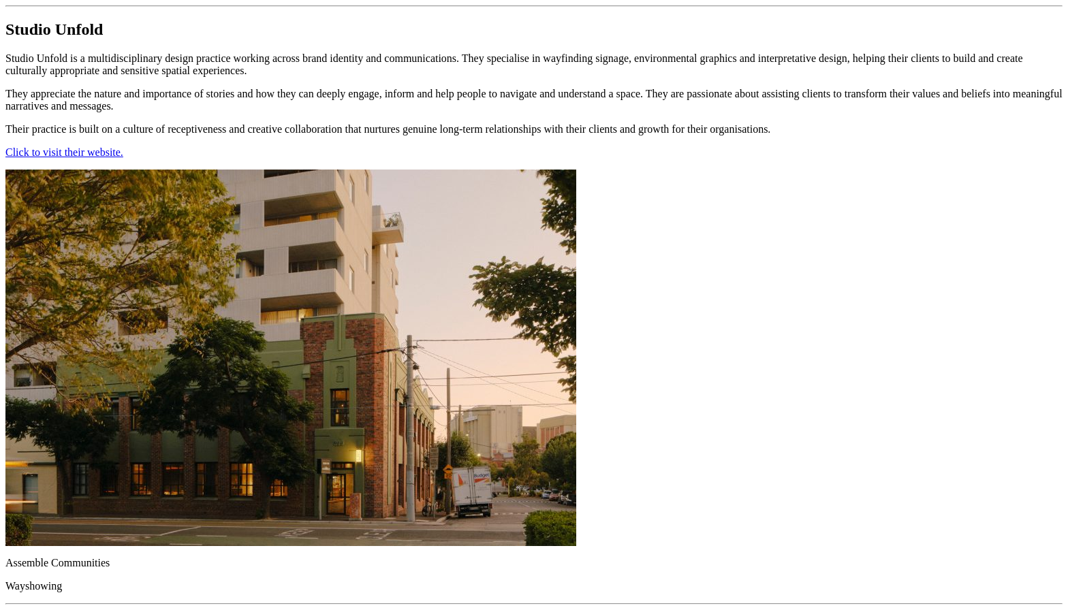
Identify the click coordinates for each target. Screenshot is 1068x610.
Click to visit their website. (64, 152)
